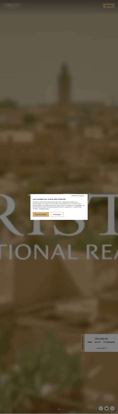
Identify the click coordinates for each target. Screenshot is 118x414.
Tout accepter (41, 214)
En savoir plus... (44, 208)
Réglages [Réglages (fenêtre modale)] (57, 214)
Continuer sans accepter (78, 195)
